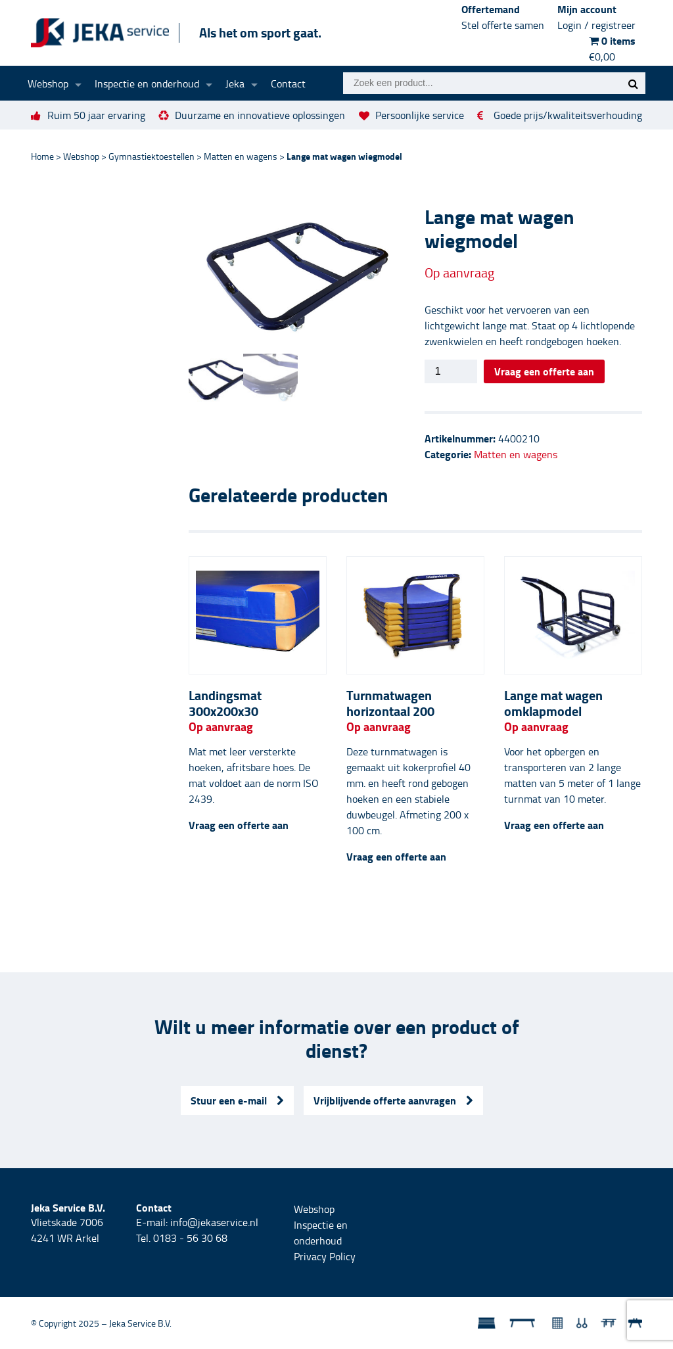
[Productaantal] (451, 371)
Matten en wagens (240, 156)
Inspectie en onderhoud (147, 83)
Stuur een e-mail (237, 1100)
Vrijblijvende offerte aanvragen (393, 1100)
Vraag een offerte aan (544, 371)
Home (42, 156)
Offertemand (502, 17)
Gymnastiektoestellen (151, 156)
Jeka (234, 83)
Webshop (48, 83)
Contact (288, 83)
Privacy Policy (325, 1256)
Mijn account (596, 17)
